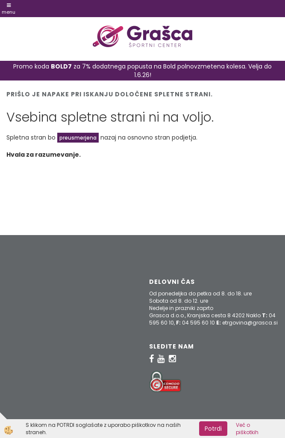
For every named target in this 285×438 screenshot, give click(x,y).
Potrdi (213, 428)
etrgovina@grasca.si (250, 322)
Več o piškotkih (247, 428)
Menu (8, 9)
